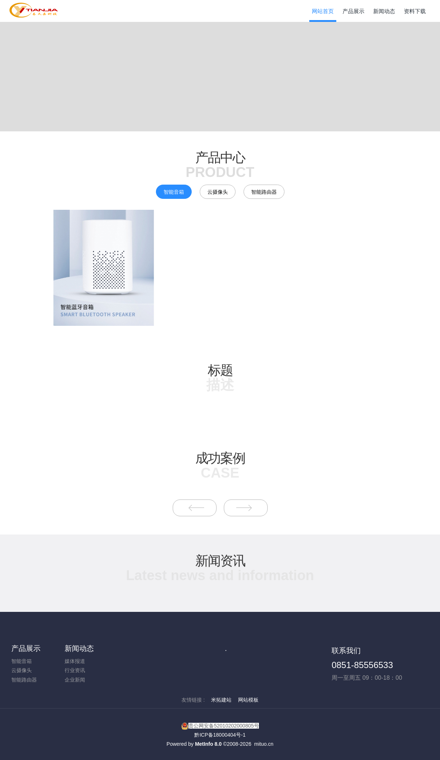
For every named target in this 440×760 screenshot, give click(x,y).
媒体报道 (75, 661)
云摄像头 (217, 192)
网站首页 (323, 11)
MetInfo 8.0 (208, 744)
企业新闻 (75, 680)
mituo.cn (263, 744)
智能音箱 (174, 192)
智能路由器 (264, 192)
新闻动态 (79, 648)
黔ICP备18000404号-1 (219, 735)
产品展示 (26, 648)
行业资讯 (75, 670)
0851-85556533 (362, 665)
